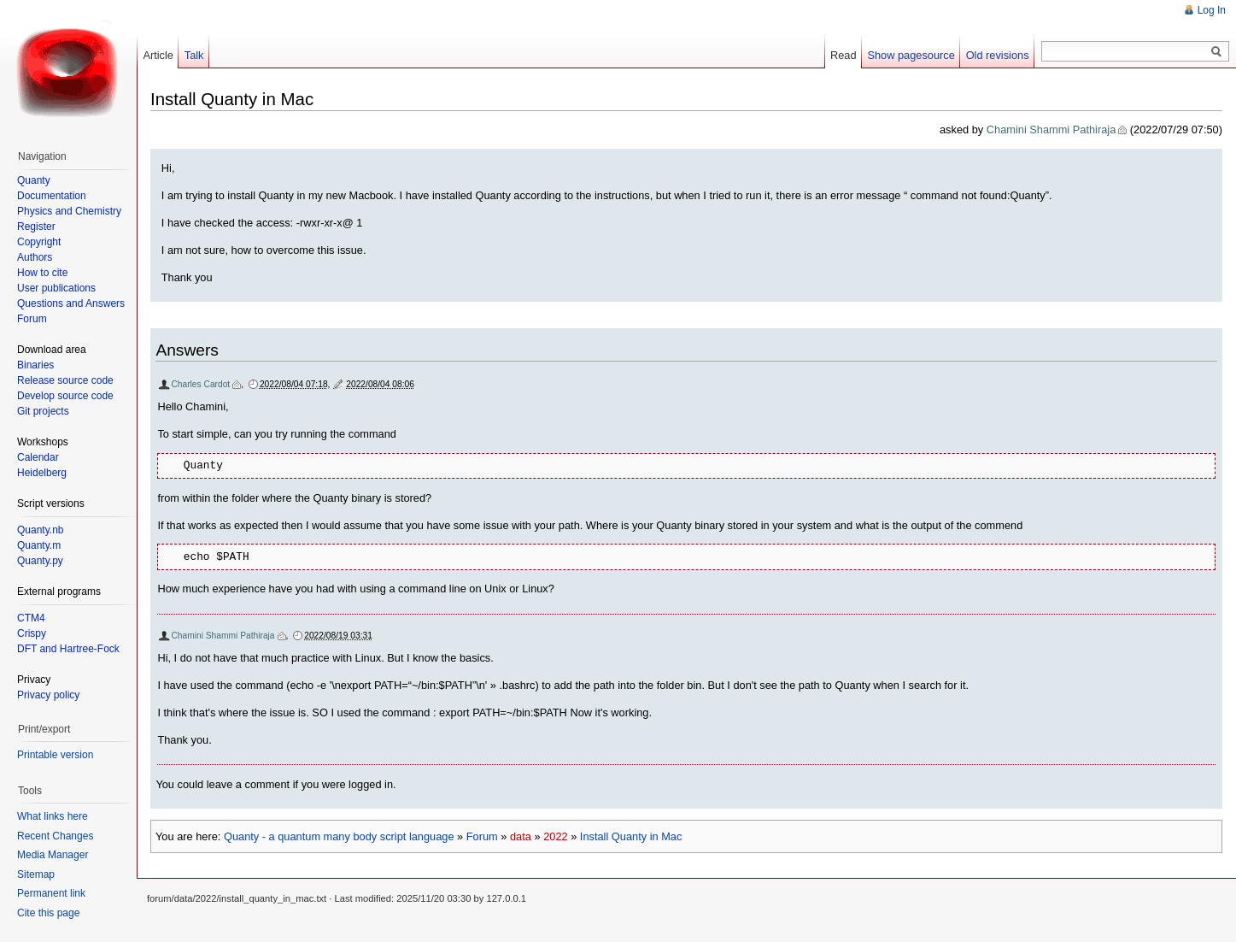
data (520, 836)
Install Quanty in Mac (631, 836)
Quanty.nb (40, 530)
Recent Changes (55, 836)
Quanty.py (40, 561)
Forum (482, 836)
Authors (34, 257)
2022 (555, 836)
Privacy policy (48, 695)
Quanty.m (39, 545)
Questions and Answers (71, 303)
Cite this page (48, 913)
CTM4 (31, 618)
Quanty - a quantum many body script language (339, 836)
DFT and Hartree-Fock (68, 649)
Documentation (51, 196)
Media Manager (52, 855)
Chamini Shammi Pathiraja (1051, 129)
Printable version (55, 755)
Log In (1212, 10)
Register (36, 227)
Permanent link (51, 893)
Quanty (33, 180)
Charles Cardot (200, 384)
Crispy (31, 633)
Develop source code (65, 396)
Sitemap (36, 874)
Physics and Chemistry (69, 211)
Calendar (38, 457)
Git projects (43, 411)
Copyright (39, 242)
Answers (187, 350)
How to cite (42, 273)
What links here (52, 816)
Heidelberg (42, 473)
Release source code (65, 380)
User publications (56, 288)
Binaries (35, 365)
